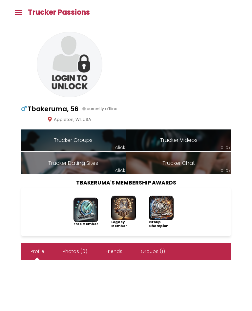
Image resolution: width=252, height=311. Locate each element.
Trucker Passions (59, 12)
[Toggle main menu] (18, 13)
